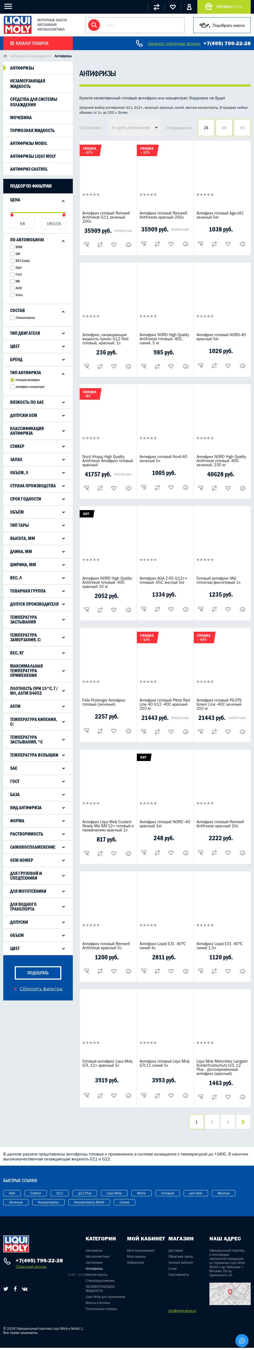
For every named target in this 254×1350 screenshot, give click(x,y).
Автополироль (96, 1277)
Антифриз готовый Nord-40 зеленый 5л (163, 458)
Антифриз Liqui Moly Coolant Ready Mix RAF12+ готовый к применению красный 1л (108, 826)
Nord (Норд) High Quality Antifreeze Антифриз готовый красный (107, 460)
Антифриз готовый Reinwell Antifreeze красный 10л (220, 824)
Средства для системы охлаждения (33, 101)
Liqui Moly (114, 1195)
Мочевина (21, 117)
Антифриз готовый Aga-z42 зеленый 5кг (220, 215)
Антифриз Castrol (29, 169)
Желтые (224, 1195)
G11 (59, 1195)
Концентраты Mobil (89, 1204)
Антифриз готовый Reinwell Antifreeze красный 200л (163, 215)
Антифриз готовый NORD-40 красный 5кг (221, 337)
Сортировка (90, 127)
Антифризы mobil (28, 143)
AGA (12, 1195)
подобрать (38, 973)
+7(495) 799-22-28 (227, 43)
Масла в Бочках (98, 1305)
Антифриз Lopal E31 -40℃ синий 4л (163, 946)
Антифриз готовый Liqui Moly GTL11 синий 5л (165, 1063)
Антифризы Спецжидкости (31, 56)
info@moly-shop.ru (182, 1313)
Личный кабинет (181, 1265)
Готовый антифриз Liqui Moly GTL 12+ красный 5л (107, 1063)
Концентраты (48, 1204)
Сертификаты (178, 1277)
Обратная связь (180, 1259)
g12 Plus (84, 1195)
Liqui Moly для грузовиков (105, 1299)
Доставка (175, 1253)
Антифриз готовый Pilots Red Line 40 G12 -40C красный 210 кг (165, 704)
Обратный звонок (31, 1269)
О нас (172, 1271)
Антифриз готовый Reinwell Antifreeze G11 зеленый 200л (106, 217)
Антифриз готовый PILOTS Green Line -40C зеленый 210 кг (219, 704)
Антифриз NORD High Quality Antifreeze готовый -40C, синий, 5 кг (164, 339)
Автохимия (94, 1265)
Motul (141, 1195)
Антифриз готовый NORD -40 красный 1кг (165, 824)
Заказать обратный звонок (174, 43)
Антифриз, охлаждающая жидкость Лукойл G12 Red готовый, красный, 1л (105, 339)
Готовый (167, 1195)
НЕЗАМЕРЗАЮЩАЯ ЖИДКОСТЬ (100, 1291)
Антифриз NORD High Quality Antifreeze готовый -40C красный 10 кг (107, 582)
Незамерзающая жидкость (27, 83)
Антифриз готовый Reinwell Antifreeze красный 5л (106, 946)
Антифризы (22, 68)
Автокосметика (97, 1259)
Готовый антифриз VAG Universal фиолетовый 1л (219, 580)
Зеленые (16, 1204)
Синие (124, 1204)
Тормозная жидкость (32, 130)
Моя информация (141, 1253)
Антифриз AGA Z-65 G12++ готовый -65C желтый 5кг (163, 580)
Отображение (179, 127)
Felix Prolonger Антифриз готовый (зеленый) (103, 702)
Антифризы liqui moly (33, 156)
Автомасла (94, 1253)
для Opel (195, 1195)
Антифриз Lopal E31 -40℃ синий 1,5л (220, 946)
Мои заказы (136, 1259)
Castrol (35, 1195)
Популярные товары (101, 1311)
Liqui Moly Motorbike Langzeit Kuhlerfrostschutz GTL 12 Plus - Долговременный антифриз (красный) (222, 1067)
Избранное (135, 1265)
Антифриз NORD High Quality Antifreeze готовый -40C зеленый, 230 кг (221, 460)
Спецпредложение (100, 1283)
